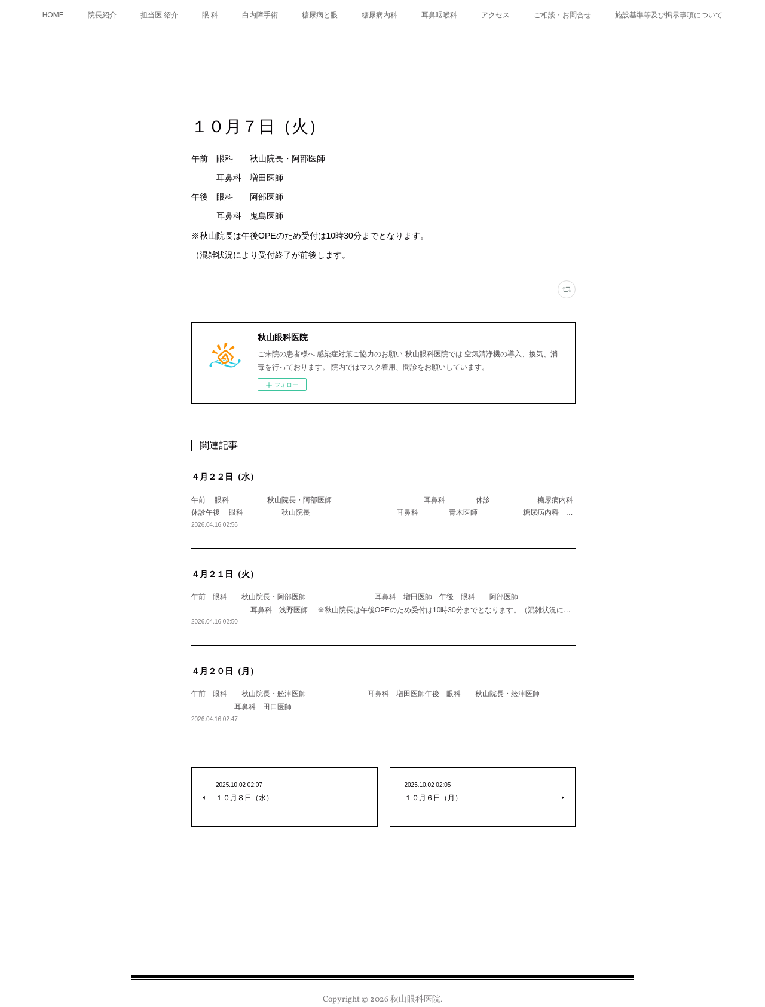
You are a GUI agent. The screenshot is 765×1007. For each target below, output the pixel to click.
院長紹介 (102, 15)
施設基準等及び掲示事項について (669, 15)
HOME (53, 15)
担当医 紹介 (159, 15)
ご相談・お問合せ (562, 15)
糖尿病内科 (379, 15)
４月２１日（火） (224, 574)
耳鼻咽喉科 (439, 15)
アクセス (495, 15)
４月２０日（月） (224, 671)
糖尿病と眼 (320, 15)
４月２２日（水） (224, 476)
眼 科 (210, 15)
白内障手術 (260, 15)
